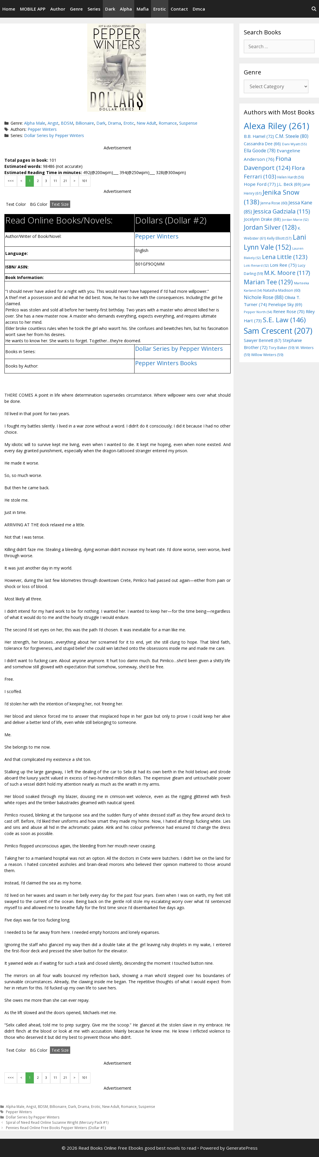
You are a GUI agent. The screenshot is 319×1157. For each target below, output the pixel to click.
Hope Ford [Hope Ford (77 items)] (260, 184)
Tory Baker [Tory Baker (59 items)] (281, 347)
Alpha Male (34, 123)
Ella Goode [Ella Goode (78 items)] (260, 150)
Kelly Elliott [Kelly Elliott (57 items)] (279, 238)
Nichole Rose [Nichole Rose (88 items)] (263, 297)
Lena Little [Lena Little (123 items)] (285, 257)
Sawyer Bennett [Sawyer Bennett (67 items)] (262, 340)
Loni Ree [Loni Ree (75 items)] (283, 265)
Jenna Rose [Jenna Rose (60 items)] (274, 203)
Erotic (159, 9)
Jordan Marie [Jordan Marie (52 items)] (295, 220)
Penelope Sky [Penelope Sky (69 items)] (285, 304)
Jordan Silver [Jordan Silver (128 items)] (270, 227)
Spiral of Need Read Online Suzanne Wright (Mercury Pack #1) (57, 1122)
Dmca (199, 9)
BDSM (67, 123)
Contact (179, 9)
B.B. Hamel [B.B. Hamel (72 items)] (259, 136)
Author (57, 9)
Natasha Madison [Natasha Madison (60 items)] (281, 290)
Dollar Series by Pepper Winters (54, 135)
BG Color (38, 204)
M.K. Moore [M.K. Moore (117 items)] (287, 273)
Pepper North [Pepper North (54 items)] (258, 312)
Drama (114, 123)
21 (65, 181)
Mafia (143, 9)
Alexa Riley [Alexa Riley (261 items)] (276, 126)
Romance (168, 123)
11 (55, 181)
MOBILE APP (33, 9)
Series (94, 9)
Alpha (126, 9)
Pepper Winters (42, 129)
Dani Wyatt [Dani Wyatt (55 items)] (294, 144)
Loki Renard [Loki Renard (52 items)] (256, 265)
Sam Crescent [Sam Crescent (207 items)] (278, 330)
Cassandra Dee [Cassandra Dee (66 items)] (262, 143)
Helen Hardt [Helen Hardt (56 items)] (290, 177)
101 (84, 181)
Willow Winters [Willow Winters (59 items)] (267, 354)
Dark (110, 9)
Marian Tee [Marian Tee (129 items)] (268, 282)
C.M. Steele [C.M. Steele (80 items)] (291, 136)
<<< (11, 181)
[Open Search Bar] (314, 9)
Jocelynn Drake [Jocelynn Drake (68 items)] (262, 219)
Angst (53, 123)
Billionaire (84, 123)
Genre (76, 9)
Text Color (16, 204)
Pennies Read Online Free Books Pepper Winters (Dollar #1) (56, 1127)
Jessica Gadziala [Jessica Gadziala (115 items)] (281, 211)
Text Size (60, 204)
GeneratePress (242, 1148)
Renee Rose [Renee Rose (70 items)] (289, 311)
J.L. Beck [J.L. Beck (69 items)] (289, 184)
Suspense (188, 123)
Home (8, 9)
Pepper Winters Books (166, 363)
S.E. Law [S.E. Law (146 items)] (284, 319)
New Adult (146, 123)
